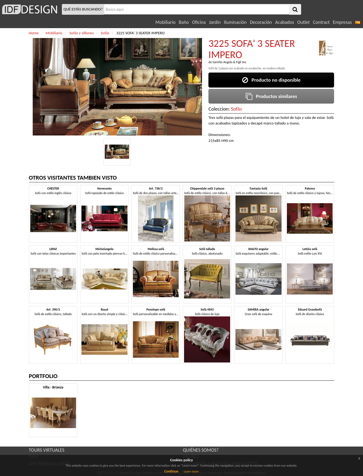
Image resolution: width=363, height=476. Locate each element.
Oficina (199, 22)
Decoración (261, 22)
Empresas (342, 22)
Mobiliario (165, 22)
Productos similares (271, 96)
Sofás (236, 109)
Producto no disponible (271, 80)
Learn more (191, 471)
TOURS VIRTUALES (47, 450)
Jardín (214, 22)
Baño (184, 22)
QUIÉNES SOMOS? (201, 450)
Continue (171, 471)
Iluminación (235, 22)
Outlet (303, 22)
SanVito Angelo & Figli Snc (229, 62)
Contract (321, 22)
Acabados (284, 22)
